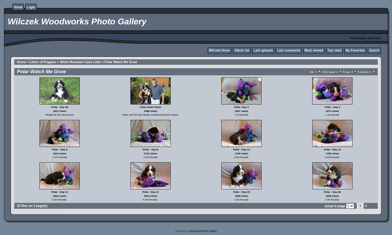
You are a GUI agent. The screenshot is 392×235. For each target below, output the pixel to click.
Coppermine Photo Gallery (202, 231)
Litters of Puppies (42, 62)
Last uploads (263, 50)
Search (374, 50)
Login (31, 7)
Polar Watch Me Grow (120, 62)
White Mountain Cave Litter (80, 62)
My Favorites (355, 50)
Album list (241, 50)
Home (18, 7)
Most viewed (313, 50)
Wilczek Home (219, 50)
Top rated (334, 50)
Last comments (288, 50)
